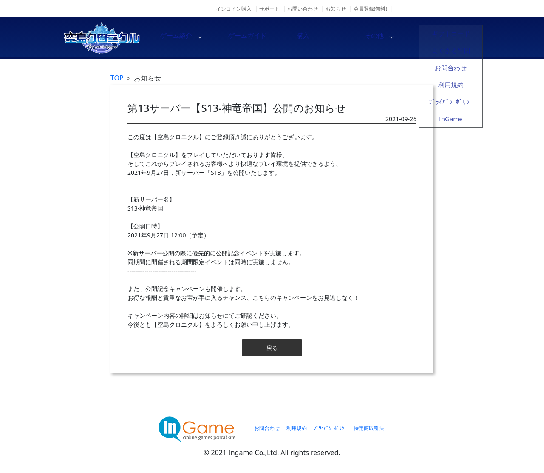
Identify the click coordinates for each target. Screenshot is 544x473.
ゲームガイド (314, 37)
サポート (269, 8)
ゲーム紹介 (242, 37)
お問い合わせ (302, 8)
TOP (117, 78)
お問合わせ (267, 428)
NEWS (170, 37)
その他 (459, 37)
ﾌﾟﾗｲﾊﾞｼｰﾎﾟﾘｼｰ (330, 428)
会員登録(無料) (370, 8)
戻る (272, 348)
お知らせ (336, 8)
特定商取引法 (369, 428)
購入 (387, 37)
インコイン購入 (234, 8)
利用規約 (296, 428)
